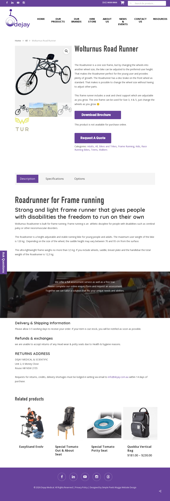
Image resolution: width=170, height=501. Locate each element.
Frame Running (126, 146)
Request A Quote (92, 138)
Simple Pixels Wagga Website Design (119, 487)
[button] (66, 51)
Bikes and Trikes (108, 146)
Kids (138, 146)
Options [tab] (79, 179)
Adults (90, 146)
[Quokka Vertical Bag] (140, 423)
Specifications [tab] (55, 179)
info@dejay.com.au (118, 377)
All (96, 146)
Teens (94, 149)
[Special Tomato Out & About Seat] (68, 423)
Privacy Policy (81, 487)
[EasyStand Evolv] (32, 423)
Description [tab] (27, 179)
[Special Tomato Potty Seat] (104, 423)
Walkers (103, 149)
